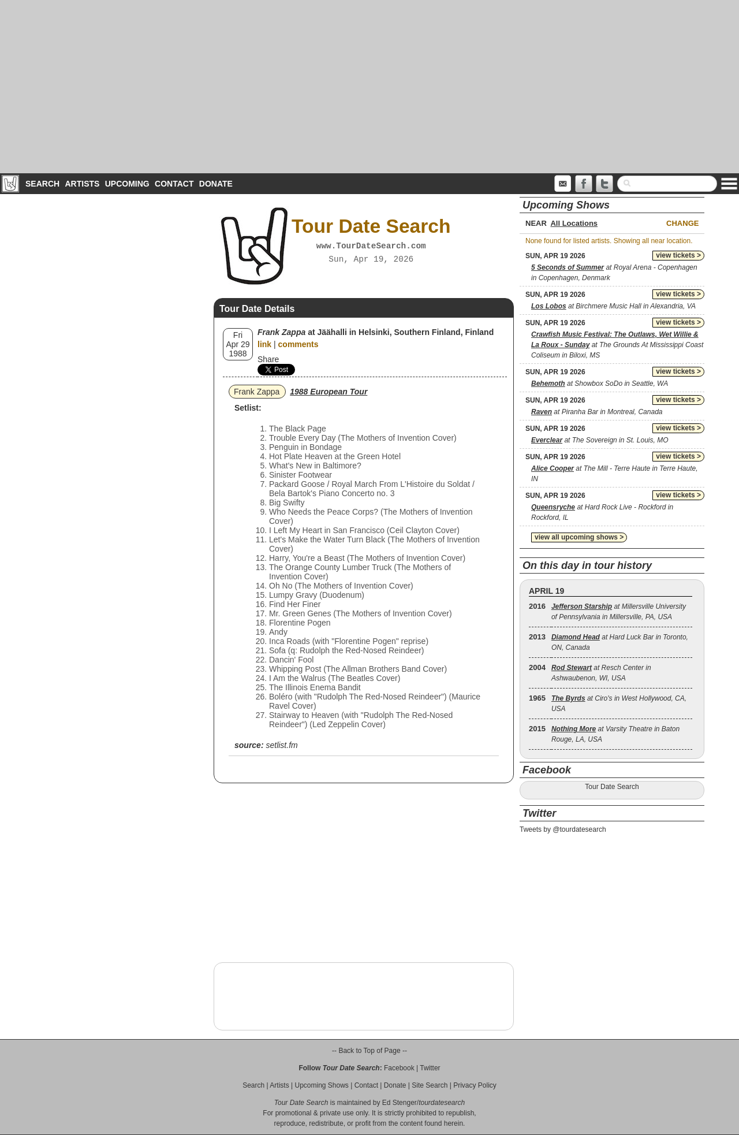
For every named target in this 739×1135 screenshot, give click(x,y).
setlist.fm (281, 745)
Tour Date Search (612, 787)
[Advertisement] (369, 87)
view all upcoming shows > (579, 537)
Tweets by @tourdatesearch (563, 829)
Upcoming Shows (321, 1085)
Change (682, 223)
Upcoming (127, 183)
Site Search (429, 1085)
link (264, 344)
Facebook (399, 1068)
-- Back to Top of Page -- (369, 1051)
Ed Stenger (399, 1103)
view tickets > (678, 255)
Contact (174, 183)
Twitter (430, 1068)
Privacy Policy (475, 1085)
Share (268, 359)
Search (42, 183)
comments (298, 344)
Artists (82, 183)
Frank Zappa (256, 391)
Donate (216, 183)
